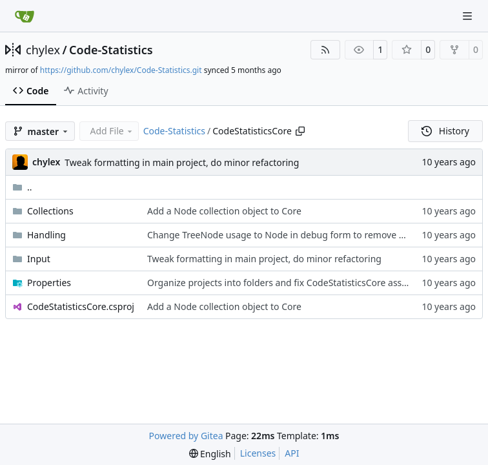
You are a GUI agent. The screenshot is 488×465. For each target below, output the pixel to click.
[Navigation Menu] (469, 15)
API (292, 453)
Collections (50, 211)
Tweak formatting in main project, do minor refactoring (182, 162)
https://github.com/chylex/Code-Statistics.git (121, 70)
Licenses (258, 453)
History (445, 131)
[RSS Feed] (325, 49)
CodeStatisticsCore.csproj (80, 306)
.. (22, 187)
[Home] (24, 16)
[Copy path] (300, 131)
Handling (46, 235)
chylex (43, 49)
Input (38, 259)
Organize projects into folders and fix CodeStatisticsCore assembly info (297, 282)
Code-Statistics (110, 49)
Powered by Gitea (186, 435)
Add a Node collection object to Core (224, 211)
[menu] (210, 454)
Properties (49, 282)
